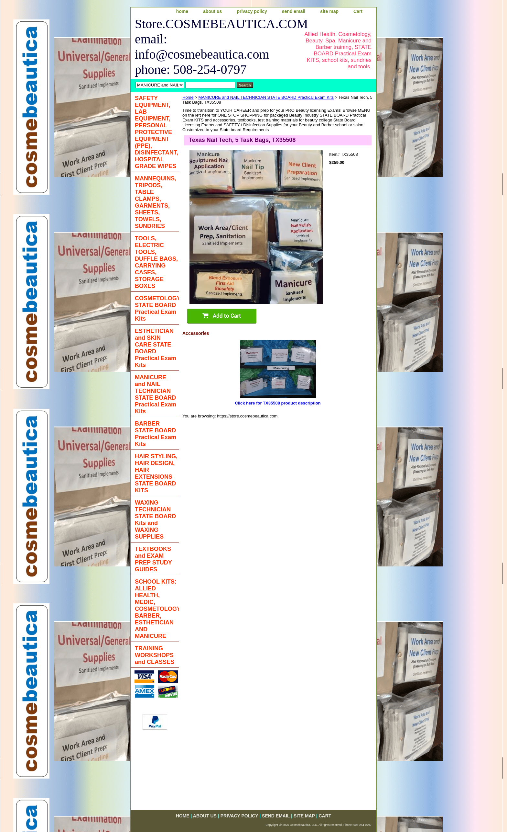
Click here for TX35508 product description (277, 403)
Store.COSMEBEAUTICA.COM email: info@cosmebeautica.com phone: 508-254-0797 (213, 47)
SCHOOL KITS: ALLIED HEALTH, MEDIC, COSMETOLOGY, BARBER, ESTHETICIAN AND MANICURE (157, 608)
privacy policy (252, 11)
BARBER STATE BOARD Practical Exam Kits (155, 433)
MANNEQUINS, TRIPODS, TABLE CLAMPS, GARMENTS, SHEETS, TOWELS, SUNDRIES (155, 202)
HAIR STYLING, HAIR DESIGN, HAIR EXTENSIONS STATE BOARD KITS (156, 473)
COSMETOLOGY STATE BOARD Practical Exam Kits (157, 308)
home (182, 11)
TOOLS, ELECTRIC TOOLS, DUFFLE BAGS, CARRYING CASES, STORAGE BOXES (156, 262)
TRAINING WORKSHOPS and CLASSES (154, 655)
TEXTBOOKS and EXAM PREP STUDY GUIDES (153, 559)
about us (212, 11)
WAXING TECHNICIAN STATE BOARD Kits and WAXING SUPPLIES (155, 519)
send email (293, 11)
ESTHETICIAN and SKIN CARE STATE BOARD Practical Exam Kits (155, 348)
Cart (357, 11)
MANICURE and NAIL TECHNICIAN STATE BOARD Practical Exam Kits (266, 97)
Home (188, 97)
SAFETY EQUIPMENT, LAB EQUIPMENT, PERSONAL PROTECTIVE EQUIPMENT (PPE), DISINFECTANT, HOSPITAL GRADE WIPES (156, 132)
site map (329, 11)
